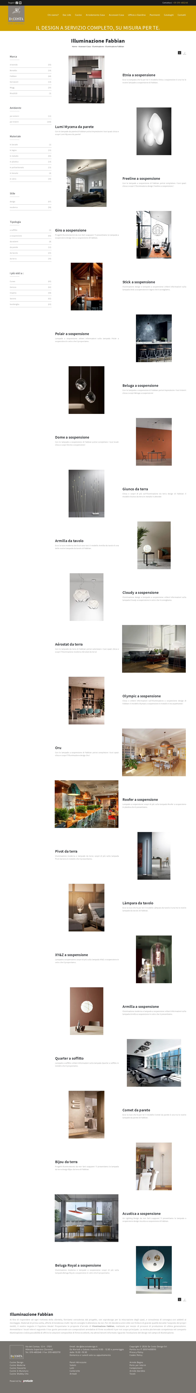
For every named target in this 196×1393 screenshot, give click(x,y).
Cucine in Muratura (19, 1371)
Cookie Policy (136, 1355)
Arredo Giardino (137, 1371)
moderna (30, 207)
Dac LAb (67, 15)
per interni (30, 121)
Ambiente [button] (15, 108)
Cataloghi (169, 15)
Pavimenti (155, 15)
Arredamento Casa (95, 15)
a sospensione (30, 235)
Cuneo (30, 281)
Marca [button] (13, 56)
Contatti (182, 15)
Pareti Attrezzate (78, 1362)
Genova (30, 287)
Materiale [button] (15, 136)
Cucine (78, 15)
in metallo (30, 156)
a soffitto (30, 230)
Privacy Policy (136, 1352)
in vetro (30, 178)
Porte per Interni (138, 1365)
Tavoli (132, 1374)
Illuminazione (98, 46)
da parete (30, 247)
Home (74, 46)
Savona (30, 298)
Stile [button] (12, 193)
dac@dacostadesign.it (86, 1346)
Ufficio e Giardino (137, 15)
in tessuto (30, 173)
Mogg (30, 87)
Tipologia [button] (15, 221)
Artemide (30, 64)
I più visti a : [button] (17, 273)
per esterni (30, 116)
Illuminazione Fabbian (114, 46)
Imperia (30, 292)
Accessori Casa (116, 15)
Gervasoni (30, 81)
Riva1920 (30, 93)
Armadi (73, 1374)
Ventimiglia (30, 304)
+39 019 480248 (180, 2)
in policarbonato (30, 167)
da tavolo (30, 253)
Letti (72, 1368)
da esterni (30, 241)
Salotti (73, 1365)
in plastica (30, 161)
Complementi (136, 1368)
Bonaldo (30, 70)
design (30, 201)
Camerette (75, 1371)
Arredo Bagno (136, 1362)
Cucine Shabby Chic (19, 1374)
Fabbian (30, 76)
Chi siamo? (53, 15)
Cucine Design (16, 1362)
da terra (30, 258)
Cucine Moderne (17, 1365)
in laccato (30, 144)
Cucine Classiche (18, 1368)
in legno (30, 150)
